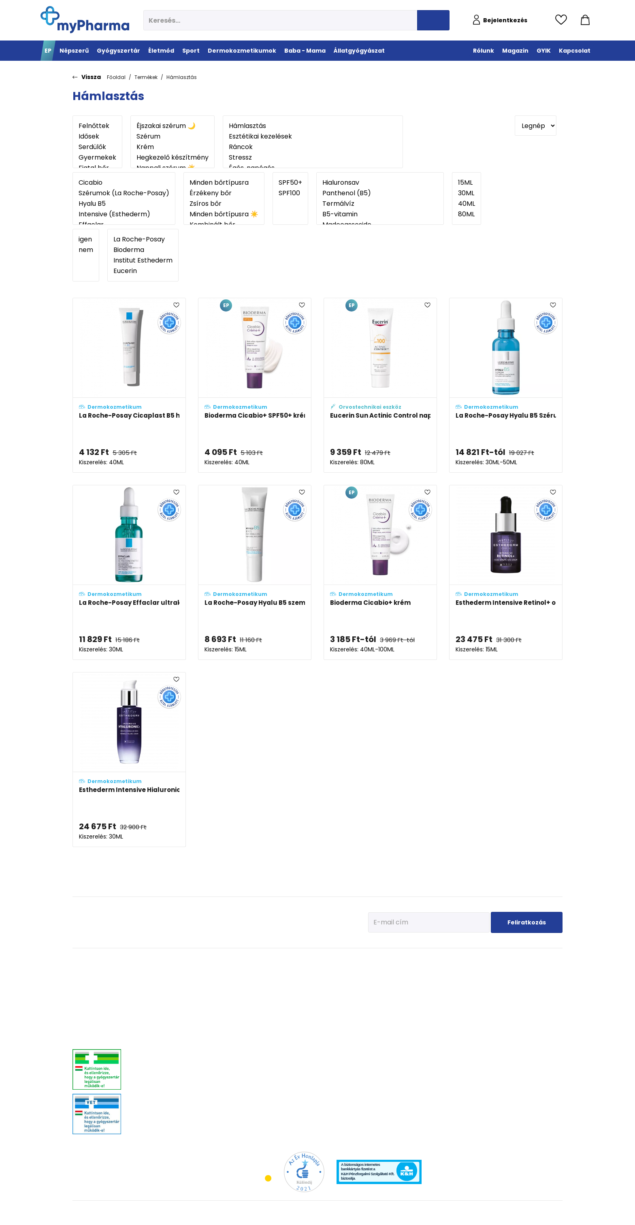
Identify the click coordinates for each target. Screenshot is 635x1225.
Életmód (253, 961)
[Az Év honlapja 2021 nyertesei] (304, 1171)
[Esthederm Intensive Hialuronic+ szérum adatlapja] (129, 759)
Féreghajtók (527, 983)
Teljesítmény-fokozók (322, 1004)
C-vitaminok (255, 1004)
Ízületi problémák (533, 1004)
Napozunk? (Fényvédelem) (471, 1034)
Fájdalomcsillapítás (171, 983)
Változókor (252, 1074)
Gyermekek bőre (388, 1044)
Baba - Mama (462, 961)
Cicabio (124, 182)
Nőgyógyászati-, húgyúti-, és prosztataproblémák (181, 1047)
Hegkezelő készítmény (172, 157)
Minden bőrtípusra (224, 182)
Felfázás (250, 1054)
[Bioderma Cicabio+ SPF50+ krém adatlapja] (254, 385)
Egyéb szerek (528, 1014)
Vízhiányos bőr (386, 983)
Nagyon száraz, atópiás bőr (400, 1004)
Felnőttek (97, 126)
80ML (466, 214)
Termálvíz (380, 203)
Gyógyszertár (169, 961)
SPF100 (290, 193)
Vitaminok (526, 993)
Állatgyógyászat (538, 961)
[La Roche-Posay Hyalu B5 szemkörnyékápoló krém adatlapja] (254, 572)
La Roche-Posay (143, 239)
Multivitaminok (257, 993)
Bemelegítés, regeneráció (327, 993)
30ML (466, 193)
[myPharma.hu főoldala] (84, 19)
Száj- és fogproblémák (174, 1070)
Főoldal (116, 77)
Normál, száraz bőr (391, 993)
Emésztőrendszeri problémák (180, 1014)
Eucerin (143, 271)
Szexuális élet (256, 1105)
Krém (172, 147)
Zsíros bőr (224, 203)
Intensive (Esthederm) (124, 214)
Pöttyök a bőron (459, 1014)
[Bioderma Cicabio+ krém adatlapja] (380, 572)
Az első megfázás (461, 983)
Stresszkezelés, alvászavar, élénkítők (188, 1034)
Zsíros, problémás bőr (394, 1014)
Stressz (313, 157)
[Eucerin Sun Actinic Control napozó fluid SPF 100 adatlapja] (380, 385)
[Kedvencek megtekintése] (563, 20)
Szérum (172, 136)
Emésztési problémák (264, 1034)
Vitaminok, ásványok (172, 1081)
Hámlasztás (181, 77)
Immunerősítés (258, 983)
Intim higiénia (257, 1044)
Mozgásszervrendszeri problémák (185, 993)
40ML (466, 203)
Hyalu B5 (124, 203)
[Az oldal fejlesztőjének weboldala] (536, 1212)
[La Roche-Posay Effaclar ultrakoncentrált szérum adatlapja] (129, 572)
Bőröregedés (384, 1024)
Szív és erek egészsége (266, 1024)
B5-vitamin (380, 214)
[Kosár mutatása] (585, 20)
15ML (466, 182)
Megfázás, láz (164, 973)
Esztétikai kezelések (313, 136)
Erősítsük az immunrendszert (474, 993)
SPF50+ (290, 182)
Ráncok (313, 147)
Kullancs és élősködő (537, 973)
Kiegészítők (312, 1024)
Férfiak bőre (383, 1034)
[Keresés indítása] (433, 20)
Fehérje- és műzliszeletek (326, 983)
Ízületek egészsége (320, 1014)
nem (86, 250)
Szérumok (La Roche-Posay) (124, 193)
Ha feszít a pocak (461, 1024)
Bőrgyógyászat (165, 1024)
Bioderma (143, 250)
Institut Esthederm (143, 260)
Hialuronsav (380, 182)
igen (86, 239)
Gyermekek (97, 157)
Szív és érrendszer (169, 1060)
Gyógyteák (253, 1085)
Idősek (97, 136)
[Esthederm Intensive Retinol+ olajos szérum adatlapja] (506, 572)
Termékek (146, 77)
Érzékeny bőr (224, 193)
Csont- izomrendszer (264, 1014)
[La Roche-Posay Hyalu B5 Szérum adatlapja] (506, 385)
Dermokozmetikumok (401, 961)
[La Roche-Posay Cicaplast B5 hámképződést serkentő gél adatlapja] (129, 385)
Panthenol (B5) (380, 193)
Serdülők (97, 147)
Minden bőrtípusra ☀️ (224, 214)
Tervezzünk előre (460, 973)
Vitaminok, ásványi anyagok (330, 973)
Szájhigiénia (255, 1095)
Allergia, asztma (167, 1004)
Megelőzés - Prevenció (265, 973)
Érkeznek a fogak (460, 1004)
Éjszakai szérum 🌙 (172, 126)
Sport (308, 961)
